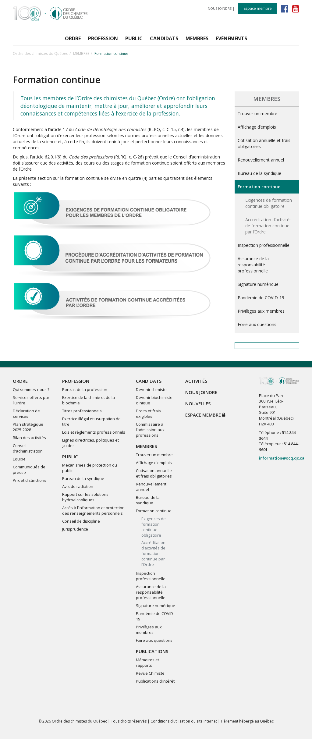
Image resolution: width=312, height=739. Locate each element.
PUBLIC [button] (134, 38)
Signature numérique (258, 284)
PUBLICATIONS (152, 651)
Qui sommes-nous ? (31, 389)
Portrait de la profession (84, 389)
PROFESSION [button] (103, 38)
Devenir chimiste (151, 389)
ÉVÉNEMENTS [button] (231, 38)
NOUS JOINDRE (220, 8)
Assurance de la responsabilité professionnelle (253, 265)
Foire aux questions (257, 324)
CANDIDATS (148, 381)
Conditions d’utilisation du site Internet (184, 721)
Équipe (19, 459)
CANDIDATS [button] (164, 38)
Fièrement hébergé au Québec (247, 721)
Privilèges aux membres (261, 311)
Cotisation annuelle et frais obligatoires (264, 143)
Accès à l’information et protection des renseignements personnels (93, 510)
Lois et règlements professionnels (93, 432)
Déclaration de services (26, 413)
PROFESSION (75, 381)
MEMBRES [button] (197, 38)
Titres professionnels (82, 411)
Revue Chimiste (150, 673)
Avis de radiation (77, 486)
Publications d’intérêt (155, 681)
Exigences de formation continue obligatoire (268, 203)
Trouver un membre (257, 113)
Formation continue (259, 187)
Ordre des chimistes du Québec (40, 53)
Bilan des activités (29, 437)
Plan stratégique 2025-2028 (28, 426)
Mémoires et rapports (147, 662)
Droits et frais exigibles (148, 413)
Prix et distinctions (29, 480)
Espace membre (258, 8)
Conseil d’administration (28, 448)
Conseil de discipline (81, 521)
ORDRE (20, 381)
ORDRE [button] (73, 38)
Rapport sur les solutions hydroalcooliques (85, 497)
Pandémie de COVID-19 (261, 297)
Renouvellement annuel (261, 160)
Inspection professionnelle (263, 245)
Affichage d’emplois (257, 127)
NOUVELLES (198, 403)
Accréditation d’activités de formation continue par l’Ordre (268, 226)
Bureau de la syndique (259, 173)
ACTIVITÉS (196, 381)
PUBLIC (70, 456)
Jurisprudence (75, 529)
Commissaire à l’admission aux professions (150, 429)
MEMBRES (81, 53)
